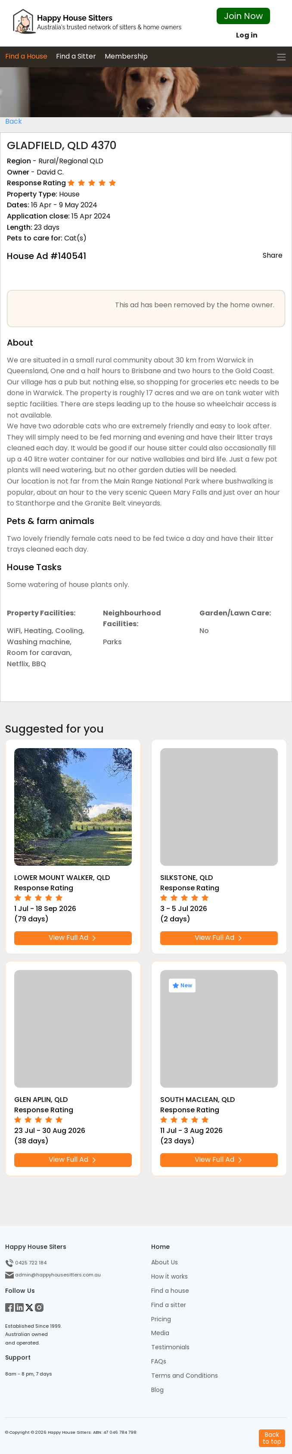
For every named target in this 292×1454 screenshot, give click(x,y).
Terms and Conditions (184, 1375)
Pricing (161, 1319)
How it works (169, 1276)
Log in (247, 35)
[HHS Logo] (97, 24)
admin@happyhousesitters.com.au (53, 1274)
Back (13, 121)
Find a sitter (168, 1305)
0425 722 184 (26, 1262)
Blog (157, 1390)
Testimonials (170, 1347)
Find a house (170, 1291)
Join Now (243, 16)
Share (273, 255)
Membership (126, 56)
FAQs (158, 1361)
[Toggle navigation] (281, 57)
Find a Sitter (76, 56)
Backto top (272, 1437)
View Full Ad (73, 937)
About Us (164, 1262)
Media (160, 1333)
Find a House (26, 56)
